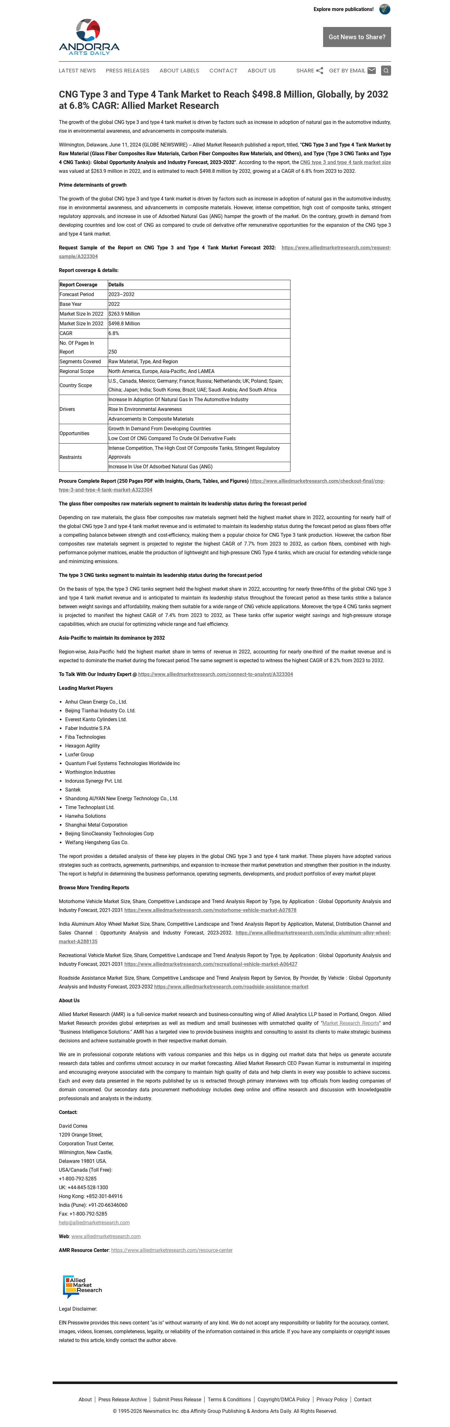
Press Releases (127, 70)
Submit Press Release (177, 1400)
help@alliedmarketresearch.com (94, 1223)
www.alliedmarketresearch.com (106, 1236)
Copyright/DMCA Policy (284, 1400)
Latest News (77, 70)
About (85, 1400)
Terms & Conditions (229, 1400)
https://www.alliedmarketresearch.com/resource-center (172, 1250)
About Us (262, 70)
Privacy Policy (332, 1400)
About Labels (179, 70)
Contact (223, 70)
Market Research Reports (350, 1023)
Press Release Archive (122, 1400)
